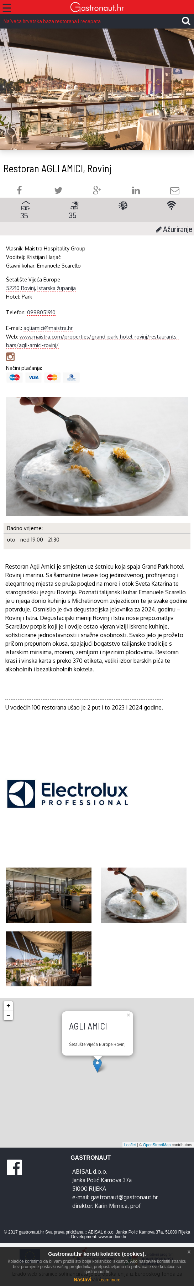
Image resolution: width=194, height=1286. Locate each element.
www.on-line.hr (113, 1236)
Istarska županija (56, 288)
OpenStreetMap (157, 1145)
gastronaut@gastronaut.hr (124, 1197)
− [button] (8, 1015)
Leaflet (130, 1145)
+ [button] (8, 1006)
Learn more (109, 1279)
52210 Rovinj (20, 288)
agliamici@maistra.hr (48, 328)
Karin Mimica (111, 1205)
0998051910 (41, 312)
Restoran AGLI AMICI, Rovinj (58, 168)
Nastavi (82, 1279)
